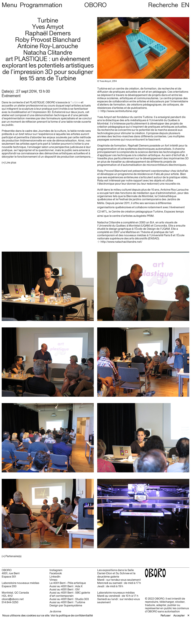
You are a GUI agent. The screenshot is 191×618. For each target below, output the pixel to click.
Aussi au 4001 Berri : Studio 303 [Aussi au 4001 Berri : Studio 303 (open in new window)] (69, 599)
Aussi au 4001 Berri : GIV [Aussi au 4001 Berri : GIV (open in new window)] (64, 589)
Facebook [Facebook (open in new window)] (55, 573)
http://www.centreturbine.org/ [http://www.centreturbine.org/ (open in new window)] (119, 111)
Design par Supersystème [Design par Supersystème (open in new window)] (65, 605)
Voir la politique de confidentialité (72, 615)
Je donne (55, 611)
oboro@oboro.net (13, 599)
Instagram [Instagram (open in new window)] (55, 570)
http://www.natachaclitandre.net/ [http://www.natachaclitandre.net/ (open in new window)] (121, 241)
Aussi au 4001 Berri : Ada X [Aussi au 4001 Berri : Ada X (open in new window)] (65, 586)
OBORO (95, 5)
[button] (48, 556)
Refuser (166, 615)
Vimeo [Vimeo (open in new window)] (53, 579)
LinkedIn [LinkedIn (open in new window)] (54, 576)
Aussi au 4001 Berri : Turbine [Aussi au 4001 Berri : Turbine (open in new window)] (67, 602)
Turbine (75, 102)
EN (185, 4)
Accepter (179, 615)
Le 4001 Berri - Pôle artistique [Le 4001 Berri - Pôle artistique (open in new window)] (67, 583)
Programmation (41, 4)
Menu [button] (10, 4)
